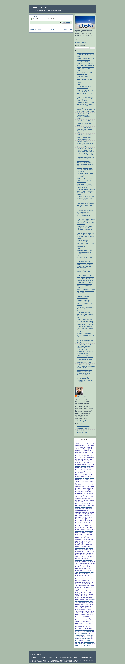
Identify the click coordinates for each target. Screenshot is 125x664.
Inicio (52, 29)
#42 (76, 450)
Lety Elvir (77, 640)
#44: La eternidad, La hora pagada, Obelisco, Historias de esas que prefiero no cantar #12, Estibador (86, 104)
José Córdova (87, 637)
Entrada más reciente (35, 29)
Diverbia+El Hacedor (80, 42)
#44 (76, 449)
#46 (88, 476)
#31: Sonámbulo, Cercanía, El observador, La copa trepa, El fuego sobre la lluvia (84, 186)
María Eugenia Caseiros (84, 638)
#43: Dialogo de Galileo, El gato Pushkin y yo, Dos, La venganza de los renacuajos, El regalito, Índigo (86, 109)
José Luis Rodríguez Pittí (83, 426)
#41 (88, 478)
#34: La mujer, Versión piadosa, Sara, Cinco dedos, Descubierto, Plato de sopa (85, 169)
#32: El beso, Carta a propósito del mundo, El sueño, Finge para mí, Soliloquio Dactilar (85, 180)
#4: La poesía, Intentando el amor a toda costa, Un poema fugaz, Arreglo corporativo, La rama (85, 361)
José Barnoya (87, 631)
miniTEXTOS (40, 7)
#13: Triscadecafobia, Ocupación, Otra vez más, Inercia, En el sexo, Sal (85, 309)
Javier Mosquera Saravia (85, 643)
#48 (89, 554)
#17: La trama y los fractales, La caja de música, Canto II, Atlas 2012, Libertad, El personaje (85, 284)
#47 (81, 484)
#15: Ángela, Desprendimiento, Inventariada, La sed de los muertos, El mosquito (84, 296)
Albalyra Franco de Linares (82, 645)
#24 (84, 536)
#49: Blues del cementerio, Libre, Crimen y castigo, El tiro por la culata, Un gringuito (85, 72)
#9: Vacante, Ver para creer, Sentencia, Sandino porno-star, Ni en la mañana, (85, 335)
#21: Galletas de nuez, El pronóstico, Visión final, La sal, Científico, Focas (84, 257)
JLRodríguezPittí (81, 396)
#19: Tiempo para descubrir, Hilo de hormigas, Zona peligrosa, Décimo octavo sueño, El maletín (85, 271)
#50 (88, 525)
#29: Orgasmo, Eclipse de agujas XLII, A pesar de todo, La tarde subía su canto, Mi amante (85, 198)
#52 (76, 601)
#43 (85, 457)
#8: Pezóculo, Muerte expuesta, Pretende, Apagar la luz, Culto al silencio (85, 340)
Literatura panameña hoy (83, 428)
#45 (93, 464)
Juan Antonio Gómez (89, 642)
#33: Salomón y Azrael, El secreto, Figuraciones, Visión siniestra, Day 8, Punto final (85, 175)
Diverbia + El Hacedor (82, 432)
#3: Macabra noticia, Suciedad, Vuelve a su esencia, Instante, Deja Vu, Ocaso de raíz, (86, 366)
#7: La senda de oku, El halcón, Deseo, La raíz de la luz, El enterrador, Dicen (85, 346)
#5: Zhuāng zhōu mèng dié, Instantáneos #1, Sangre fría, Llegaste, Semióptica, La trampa (85, 355)
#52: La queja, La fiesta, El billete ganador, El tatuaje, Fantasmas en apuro (85, 54)
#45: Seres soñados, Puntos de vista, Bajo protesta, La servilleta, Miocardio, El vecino (85, 99)
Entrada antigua (68, 29)
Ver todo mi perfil (81, 421)
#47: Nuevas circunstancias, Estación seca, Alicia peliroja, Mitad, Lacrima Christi (84, 86)
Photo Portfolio (80, 430)
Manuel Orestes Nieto (88, 630)
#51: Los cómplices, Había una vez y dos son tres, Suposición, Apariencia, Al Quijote (86, 60)
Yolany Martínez (79, 635)
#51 (85, 472)
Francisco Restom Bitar (81, 633)
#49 (76, 443)
